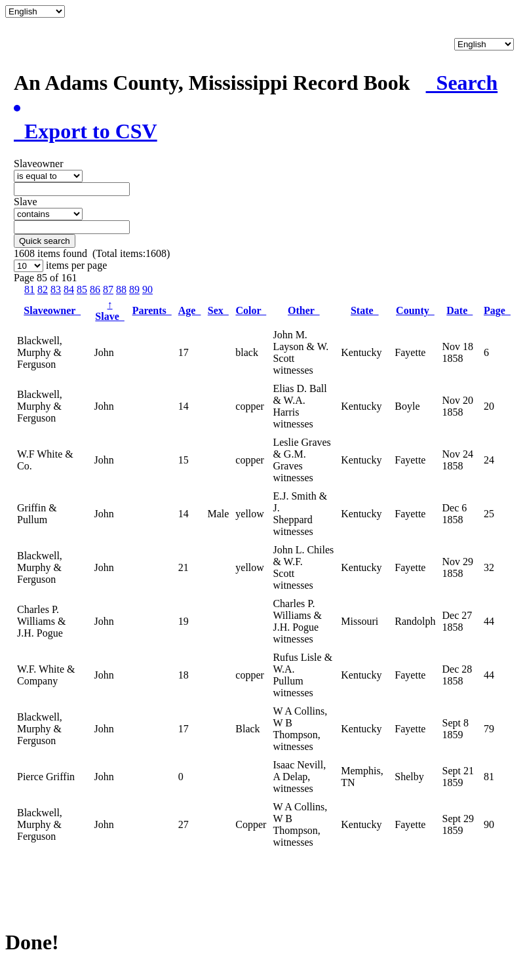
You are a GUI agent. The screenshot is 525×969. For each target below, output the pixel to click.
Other (304, 310)
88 (121, 289)
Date (459, 310)
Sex (218, 310)
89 (134, 289)
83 (55, 289)
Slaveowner (52, 310)
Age (189, 310)
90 (147, 289)
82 (42, 289)
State (365, 310)
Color (250, 310)
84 (69, 289)
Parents (152, 310)
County (415, 310)
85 (82, 289)
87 (108, 289)
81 (29, 289)
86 (95, 289)
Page (497, 310)
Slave (109, 310)
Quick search (44, 241)
